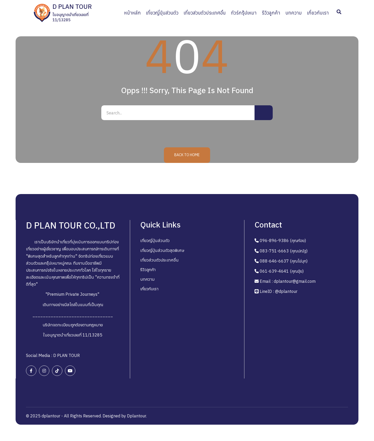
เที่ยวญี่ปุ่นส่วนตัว (155, 241)
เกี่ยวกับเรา (149, 289)
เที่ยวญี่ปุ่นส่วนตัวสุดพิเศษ (162, 250)
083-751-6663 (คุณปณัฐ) (284, 251)
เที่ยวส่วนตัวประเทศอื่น (159, 260)
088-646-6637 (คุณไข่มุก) (284, 261)
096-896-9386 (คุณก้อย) (283, 241)
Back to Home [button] (187, 155)
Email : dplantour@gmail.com (288, 282)
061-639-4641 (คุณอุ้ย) (282, 271)
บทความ (147, 279)
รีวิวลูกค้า (148, 270)
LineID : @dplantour (278, 292)
